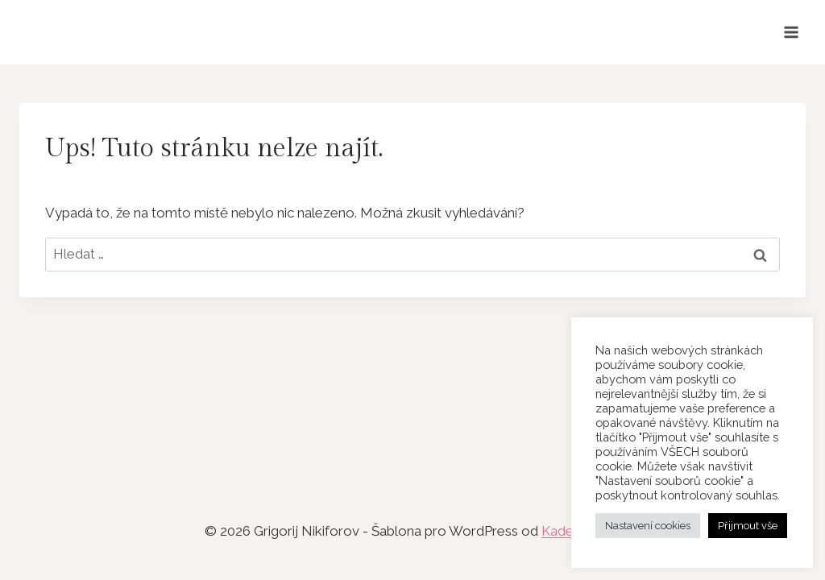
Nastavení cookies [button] (647, 526)
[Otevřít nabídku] (791, 31)
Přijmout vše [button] (747, 526)
